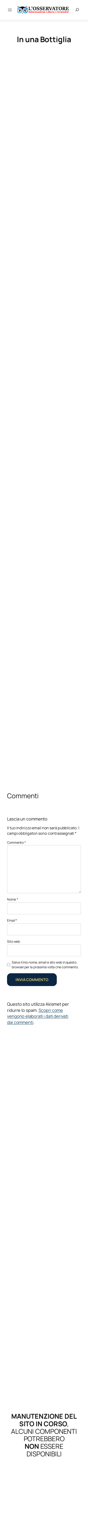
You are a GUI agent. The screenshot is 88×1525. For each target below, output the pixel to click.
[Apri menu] (10, 10)
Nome (12, 899)
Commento (16, 842)
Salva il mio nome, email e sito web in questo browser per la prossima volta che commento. (45, 964)
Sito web (13, 941)
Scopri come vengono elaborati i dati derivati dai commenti (37, 1016)
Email (12, 920)
